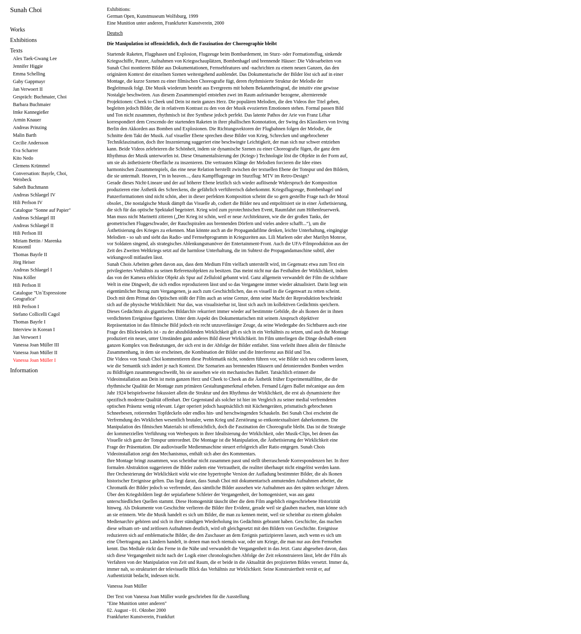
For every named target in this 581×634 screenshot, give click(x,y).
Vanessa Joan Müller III (36, 345)
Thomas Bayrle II (30, 254)
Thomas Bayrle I (29, 322)
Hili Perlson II (27, 285)
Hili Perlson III (27, 233)
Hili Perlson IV (27, 202)
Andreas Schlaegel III (34, 218)
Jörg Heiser (24, 262)
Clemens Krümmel (31, 166)
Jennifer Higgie (28, 66)
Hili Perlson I (26, 306)
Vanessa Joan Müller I (34, 360)
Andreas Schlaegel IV (34, 195)
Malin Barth (24, 135)
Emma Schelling (29, 74)
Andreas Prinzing (30, 127)
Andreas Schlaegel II (33, 225)
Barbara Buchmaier (32, 104)
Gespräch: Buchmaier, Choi (40, 97)
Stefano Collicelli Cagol (36, 314)
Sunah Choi (26, 10)
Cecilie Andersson (30, 143)
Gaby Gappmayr (29, 81)
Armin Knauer (27, 120)
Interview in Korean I (34, 329)
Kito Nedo (23, 158)
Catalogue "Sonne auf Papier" (42, 210)
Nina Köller (24, 277)
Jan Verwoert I (27, 337)
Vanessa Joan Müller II (35, 352)
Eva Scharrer (25, 150)
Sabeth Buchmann (30, 187)
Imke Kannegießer (31, 112)
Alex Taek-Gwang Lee (35, 58)
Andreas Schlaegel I (32, 270)
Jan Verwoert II (28, 89)
